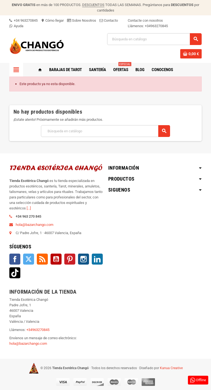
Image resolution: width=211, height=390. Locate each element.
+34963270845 (156, 26)
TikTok (14, 272)
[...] (29, 208)
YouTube (56, 259)
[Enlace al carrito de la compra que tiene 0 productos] (191, 53)
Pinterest (69, 259)
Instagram (83, 259)
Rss (42, 259)
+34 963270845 (23, 20)
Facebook (14, 259)
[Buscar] (154, 39)
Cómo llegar (52, 20)
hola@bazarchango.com (34, 225)
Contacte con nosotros (145, 20)
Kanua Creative (171, 368)
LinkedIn (97, 259)
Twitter (28, 259)
